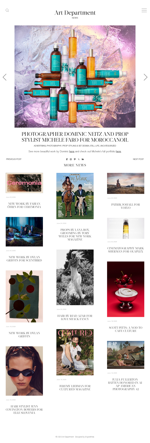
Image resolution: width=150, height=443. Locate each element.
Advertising (40, 146)
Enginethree (89, 437)
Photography (54, 146)
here (71, 151)
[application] (125, 228)
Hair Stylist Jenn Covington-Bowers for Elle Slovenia (24, 410)
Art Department (68, 437)
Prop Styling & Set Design (75, 146)
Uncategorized (108, 146)
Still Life (94, 146)
